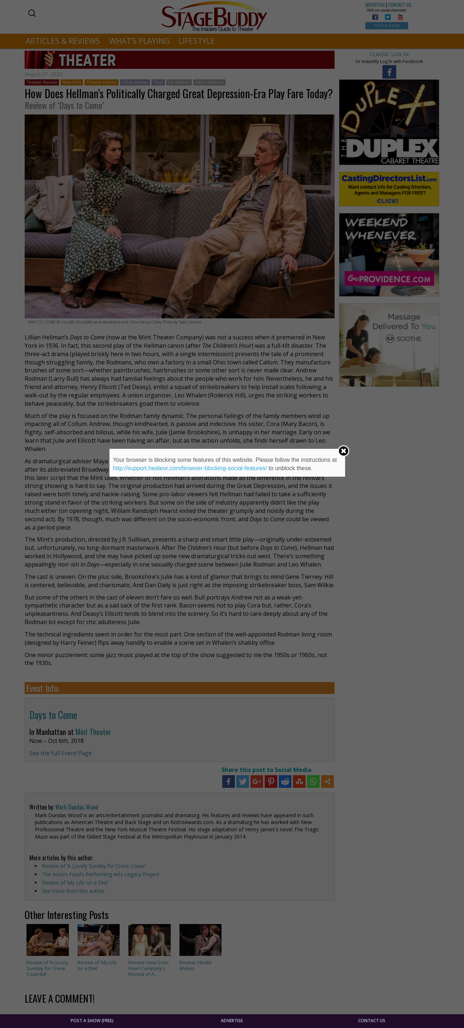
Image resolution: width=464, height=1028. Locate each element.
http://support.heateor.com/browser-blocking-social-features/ (190, 468)
